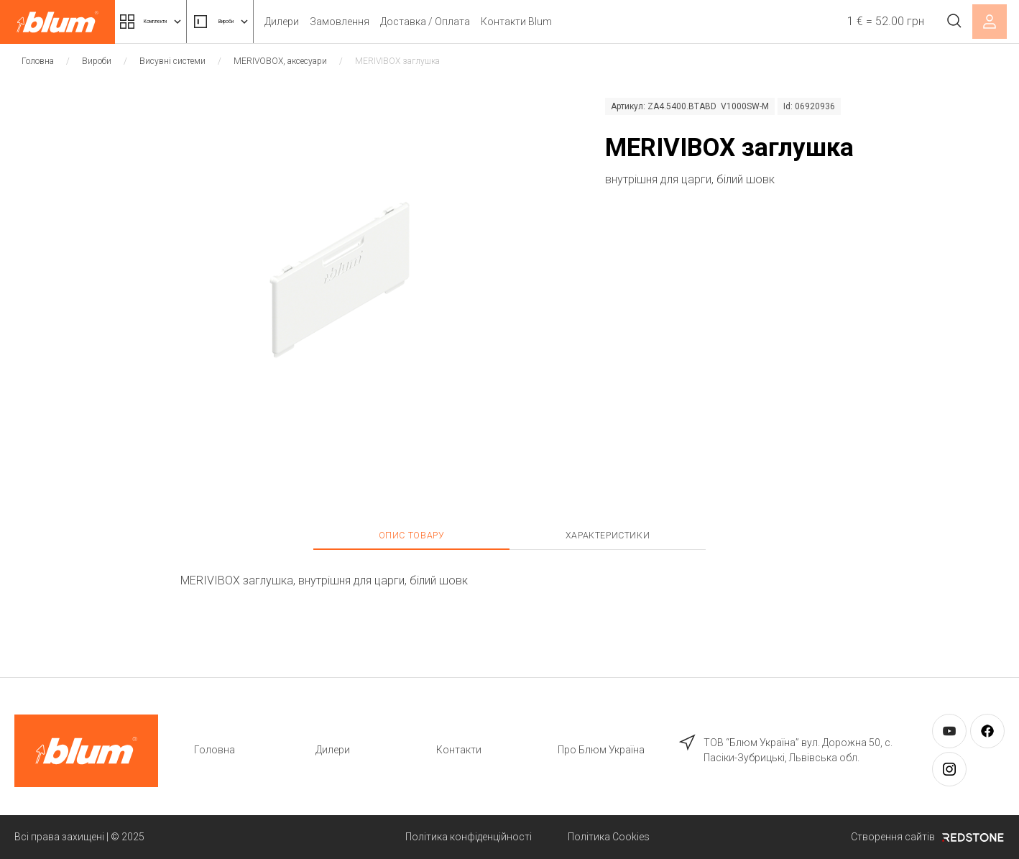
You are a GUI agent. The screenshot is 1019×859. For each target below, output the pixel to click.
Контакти (458, 749)
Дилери (354, 21)
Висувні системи (172, 61)
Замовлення (412, 21)
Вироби (277, 21)
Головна (38, 61)
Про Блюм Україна (601, 749)
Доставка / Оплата (498, 21)
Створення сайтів (928, 836)
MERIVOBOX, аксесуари (280, 61)
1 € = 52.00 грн (873, 21)
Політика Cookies (609, 836)
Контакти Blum (588, 21)
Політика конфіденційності (468, 836)
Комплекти (171, 21)
